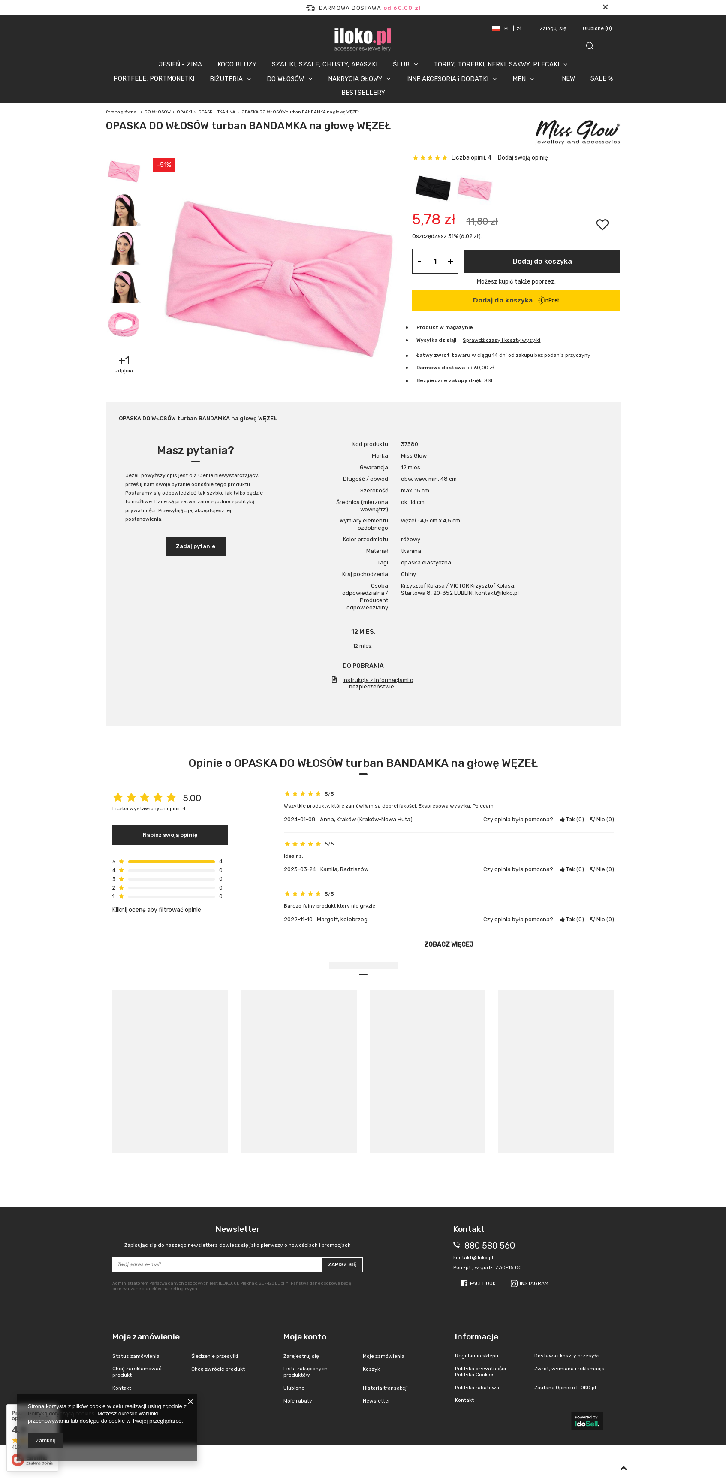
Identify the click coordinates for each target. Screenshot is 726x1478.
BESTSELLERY (363, 93)
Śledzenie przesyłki (214, 1356)
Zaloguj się (554, 28)
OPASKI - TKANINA (216, 112)
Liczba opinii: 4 (471, 158)
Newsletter (237, 1236)
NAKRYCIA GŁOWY (355, 79)
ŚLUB (401, 64)
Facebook (483, 1283)
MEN (519, 79)
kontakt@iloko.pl (473, 1258)
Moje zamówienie (146, 1337)
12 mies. (411, 467)
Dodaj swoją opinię (523, 157)
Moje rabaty (297, 1401)
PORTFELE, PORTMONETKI (154, 78)
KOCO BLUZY (236, 64)
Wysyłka (426, 340)
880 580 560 (489, 1245)
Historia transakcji (385, 1388)
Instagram (534, 1283)
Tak (572, 819)
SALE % (601, 78)
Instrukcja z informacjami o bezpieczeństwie (378, 683)
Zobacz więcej (448, 944)
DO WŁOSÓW (285, 79)
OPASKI (184, 112)
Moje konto (304, 1337)
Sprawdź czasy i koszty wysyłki (501, 340)
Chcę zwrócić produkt (218, 1369)
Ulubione (597, 28)
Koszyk (371, 1369)
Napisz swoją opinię (170, 835)
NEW (568, 78)
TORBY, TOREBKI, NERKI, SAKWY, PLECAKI (496, 64)
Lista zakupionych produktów (305, 1372)
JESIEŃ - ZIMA (180, 64)
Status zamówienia (136, 1356)
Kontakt (121, 1388)
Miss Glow (414, 455)
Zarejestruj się (301, 1356)
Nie (602, 819)
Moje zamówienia (383, 1356)
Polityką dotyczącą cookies (61, 1413)
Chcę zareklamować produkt (137, 1372)
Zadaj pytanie (195, 546)
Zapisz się (342, 1264)
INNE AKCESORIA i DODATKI (447, 79)
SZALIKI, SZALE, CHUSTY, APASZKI (324, 64)
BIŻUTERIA (226, 79)
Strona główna (121, 112)
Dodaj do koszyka (542, 261)
